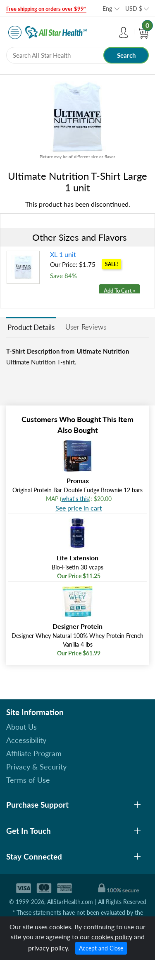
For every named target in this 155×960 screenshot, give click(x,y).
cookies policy (111, 936)
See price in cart (78, 508)
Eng (107, 8)
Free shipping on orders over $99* (46, 8)
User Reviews (85, 326)
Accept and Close (101, 948)
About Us (21, 726)
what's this (75, 498)
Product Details (31, 327)
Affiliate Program (34, 753)
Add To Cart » (120, 290)
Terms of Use (28, 779)
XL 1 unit (63, 254)
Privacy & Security (36, 766)
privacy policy (48, 948)
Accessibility (26, 740)
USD (133, 8)
